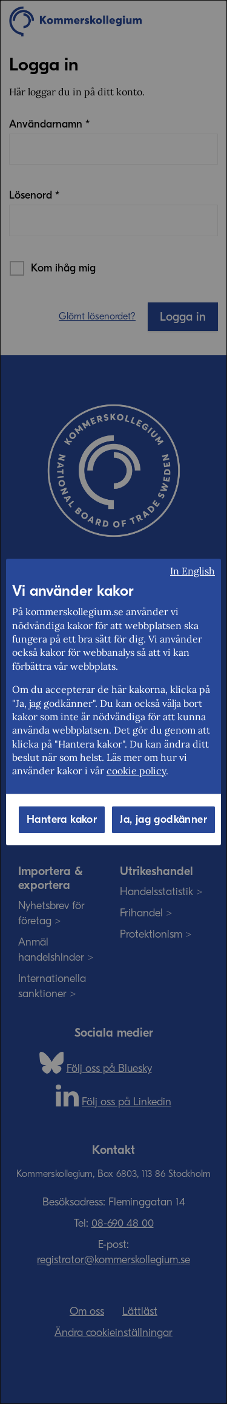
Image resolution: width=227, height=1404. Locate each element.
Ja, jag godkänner (163, 819)
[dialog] (113, 702)
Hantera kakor (62, 819)
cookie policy (136, 771)
